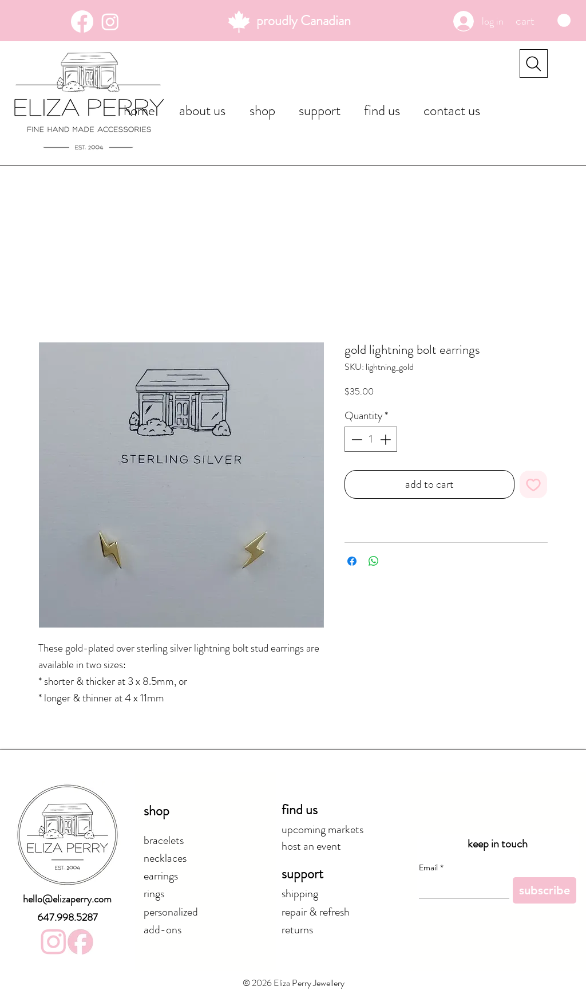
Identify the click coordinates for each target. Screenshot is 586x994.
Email (431, 868)
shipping (300, 893)
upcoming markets (322, 829)
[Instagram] (110, 21)
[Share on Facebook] (352, 561)
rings (154, 893)
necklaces (165, 858)
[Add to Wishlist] (533, 484)
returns (297, 929)
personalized (171, 912)
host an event (311, 846)
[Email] (460, 887)
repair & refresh (316, 912)
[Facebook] (82, 21)
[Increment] (386, 439)
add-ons (162, 929)
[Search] (534, 63)
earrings (161, 875)
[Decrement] (355, 439)
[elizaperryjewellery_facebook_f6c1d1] (80, 941)
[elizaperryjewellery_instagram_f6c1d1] (53, 941)
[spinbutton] (371, 439)
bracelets (164, 840)
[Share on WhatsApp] (374, 561)
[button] (543, 20)
